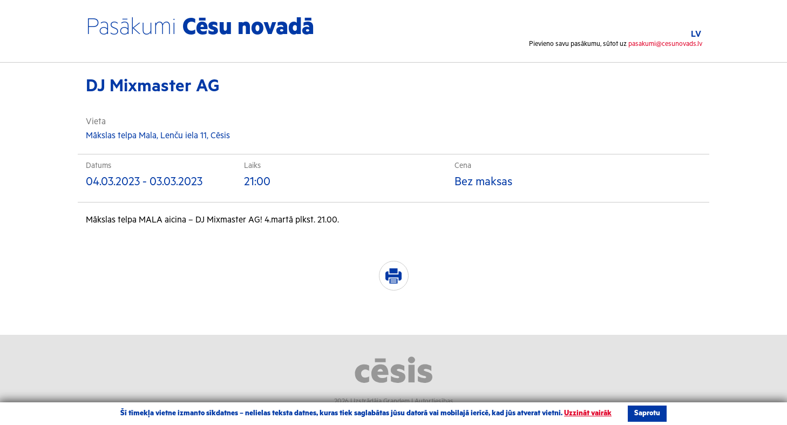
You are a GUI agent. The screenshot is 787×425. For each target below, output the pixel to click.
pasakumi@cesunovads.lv (665, 44)
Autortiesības (434, 401)
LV (696, 34)
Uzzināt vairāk (588, 413)
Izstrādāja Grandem (382, 401)
